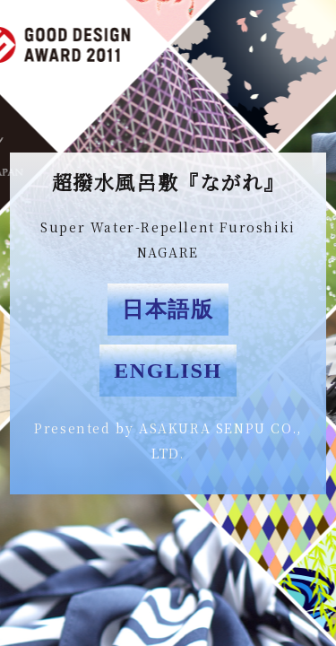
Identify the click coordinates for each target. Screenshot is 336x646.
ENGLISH (168, 370)
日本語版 (167, 309)
